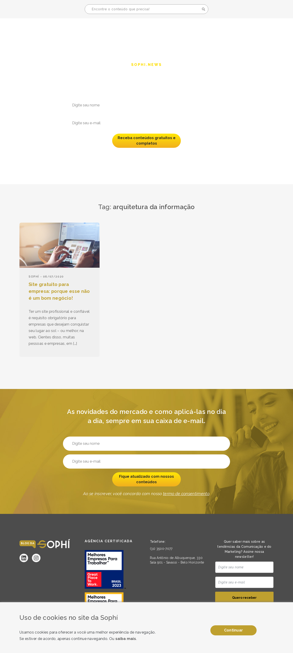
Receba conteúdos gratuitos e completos (147, 141)
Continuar (233, 630)
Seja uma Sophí (248, 29)
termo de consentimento (186, 155)
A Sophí (213, 29)
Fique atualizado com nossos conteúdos (146, 479)
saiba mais (125, 639)
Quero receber (244, 597)
